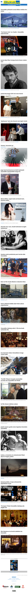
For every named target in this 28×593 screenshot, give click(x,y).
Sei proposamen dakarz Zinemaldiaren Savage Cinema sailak (12, 353)
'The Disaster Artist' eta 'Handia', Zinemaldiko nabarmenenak (12, 32)
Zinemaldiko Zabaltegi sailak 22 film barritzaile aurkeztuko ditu (12, 329)
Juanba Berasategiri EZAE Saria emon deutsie (12, 93)
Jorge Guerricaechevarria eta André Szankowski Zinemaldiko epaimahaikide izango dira (12, 170)
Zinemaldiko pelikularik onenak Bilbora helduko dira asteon (14, 10)
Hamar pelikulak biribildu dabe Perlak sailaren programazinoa (12, 304)
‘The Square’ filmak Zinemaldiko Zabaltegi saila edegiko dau (12, 506)
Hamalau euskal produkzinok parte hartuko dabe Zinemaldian (13, 255)
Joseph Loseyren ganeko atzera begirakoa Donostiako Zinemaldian (14, 427)
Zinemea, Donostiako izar (7, 145)
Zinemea (9, 12)
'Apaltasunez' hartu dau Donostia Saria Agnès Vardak (14, 121)
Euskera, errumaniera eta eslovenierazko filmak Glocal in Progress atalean (13, 455)
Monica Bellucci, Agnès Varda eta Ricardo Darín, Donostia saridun (12, 199)
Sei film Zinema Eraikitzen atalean (9, 404)
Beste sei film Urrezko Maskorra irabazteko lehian (13, 282)
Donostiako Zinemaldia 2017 (14, 4)
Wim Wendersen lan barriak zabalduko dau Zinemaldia (11, 532)
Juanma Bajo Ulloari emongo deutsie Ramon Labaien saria (14, 60)
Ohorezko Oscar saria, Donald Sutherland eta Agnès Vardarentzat (13, 227)
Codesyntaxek (13, 591)
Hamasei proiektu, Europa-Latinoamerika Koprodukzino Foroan (11, 482)
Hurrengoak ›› (16, 558)
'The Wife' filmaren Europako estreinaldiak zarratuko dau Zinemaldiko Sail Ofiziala (11, 379)
